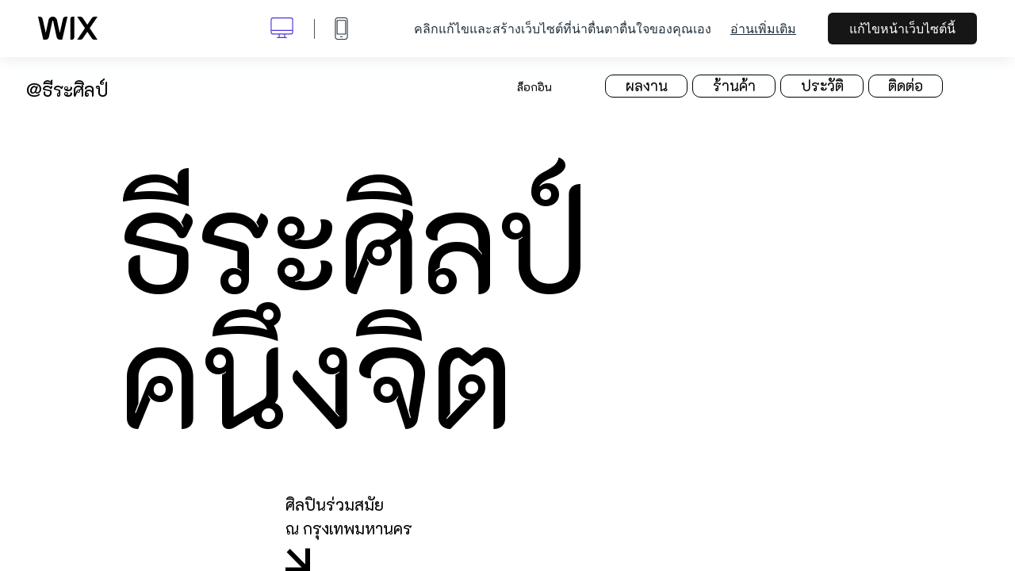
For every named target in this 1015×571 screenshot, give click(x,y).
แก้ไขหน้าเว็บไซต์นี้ (902, 28)
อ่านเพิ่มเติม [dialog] (763, 28)
